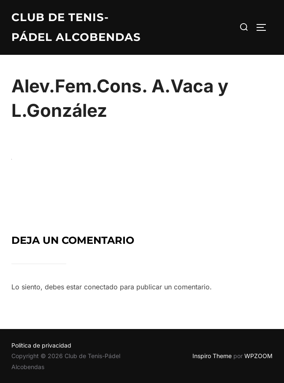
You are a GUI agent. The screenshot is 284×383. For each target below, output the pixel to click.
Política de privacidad (41, 345)
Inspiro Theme (212, 355)
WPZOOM (258, 355)
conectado (101, 287)
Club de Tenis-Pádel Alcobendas (76, 27)
